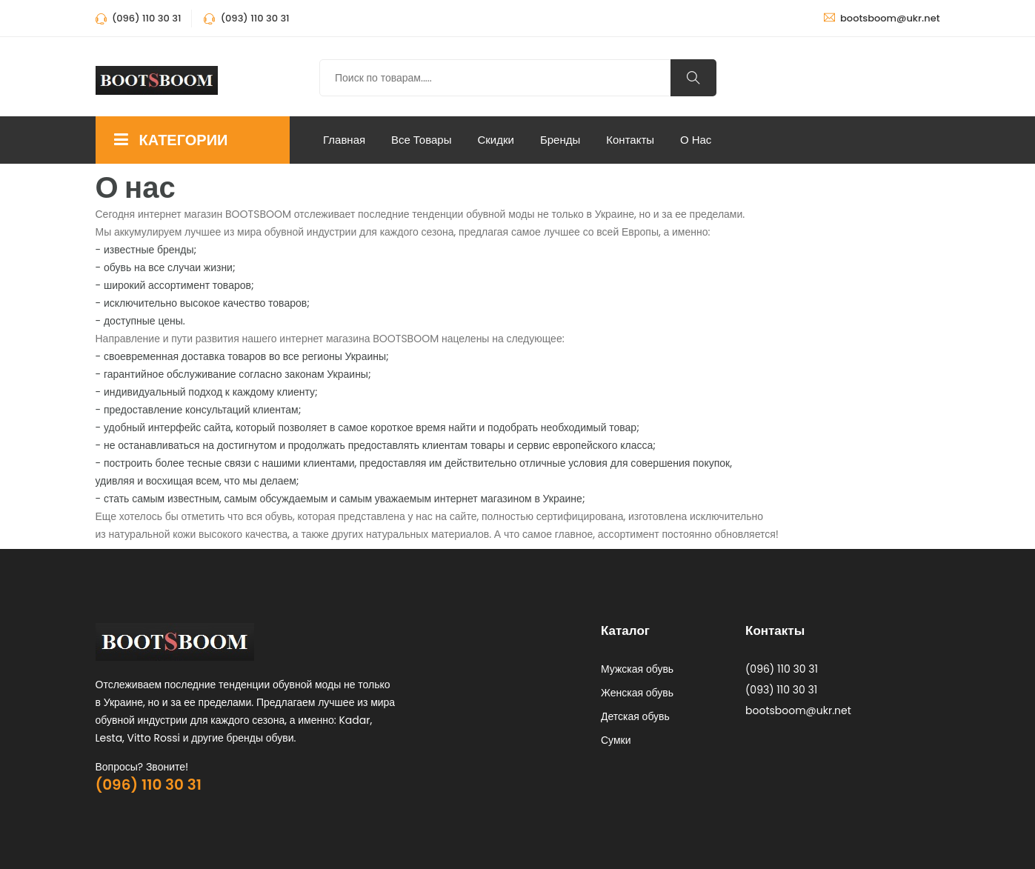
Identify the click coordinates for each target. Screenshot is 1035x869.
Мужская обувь (637, 669)
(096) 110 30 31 (149, 784)
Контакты (630, 139)
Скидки (495, 139)
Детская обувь (635, 716)
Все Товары (421, 139)
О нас (695, 139)
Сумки (616, 740)
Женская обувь (637, 692)
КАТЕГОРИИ (171, 140)
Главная (344, 139)
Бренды (560, 139)
